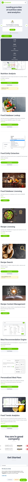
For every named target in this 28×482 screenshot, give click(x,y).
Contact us (5, 204)
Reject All (16, 479)
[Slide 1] (10, 36)
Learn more (3, 83)
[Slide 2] (11, 36)
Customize (10, 479)
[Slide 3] (12, 36)
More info (12, 33)
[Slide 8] (17, 36)
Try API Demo (9, 89)
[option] (9, 449)
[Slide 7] (16, 36)
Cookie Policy (4, 475)
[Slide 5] (14, 36)
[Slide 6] (15, 36)
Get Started (6, 40)
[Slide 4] (13, 36)
